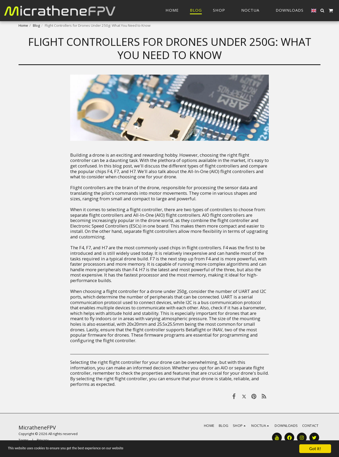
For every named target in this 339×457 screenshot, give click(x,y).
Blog (36, 25)
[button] (253, 10)
